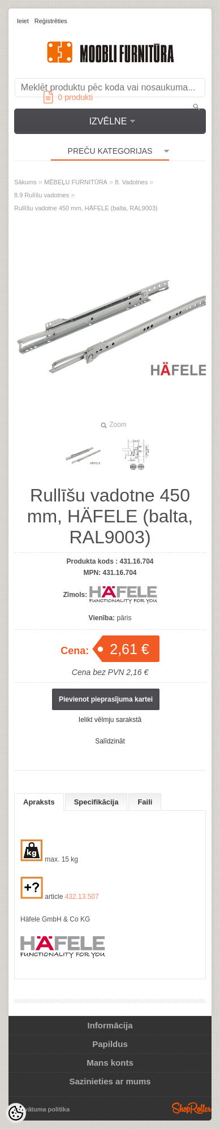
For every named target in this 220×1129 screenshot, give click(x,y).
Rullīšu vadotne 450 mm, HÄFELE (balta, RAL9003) (86, 208)
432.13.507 (82, 897)
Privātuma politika (43, 1109)
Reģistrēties (50, 21)
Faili (144, 802)
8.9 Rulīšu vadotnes (41, 195)
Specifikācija (96, 802)
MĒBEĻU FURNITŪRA (75, 182)
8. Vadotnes (131, 182)
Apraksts (39, 802)
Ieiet (23, 21)
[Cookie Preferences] (16, 1113)
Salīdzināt (110, 741)
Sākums (25, 182)
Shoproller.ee (192, 1108)
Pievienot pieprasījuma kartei (106, 699)
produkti (68, 97)
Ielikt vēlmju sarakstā (110, 720)
